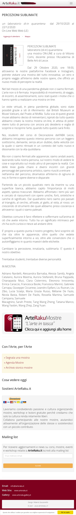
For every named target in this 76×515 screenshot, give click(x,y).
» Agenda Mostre (14, 362)
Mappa (27, 36)
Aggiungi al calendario (11, 36)
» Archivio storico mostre (18, 367)
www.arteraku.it (20, 490)
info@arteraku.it (17, 486)
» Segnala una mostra (17, 357)
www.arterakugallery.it (21, 495)
